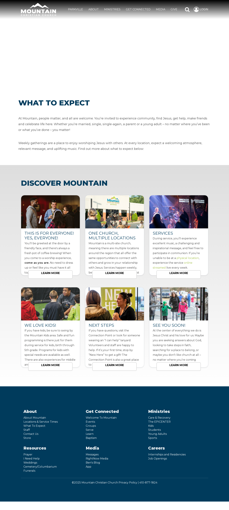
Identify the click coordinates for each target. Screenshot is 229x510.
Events (90, 421)
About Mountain (34, 417)
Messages (92, 454)
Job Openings (157, 458)
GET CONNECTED (138, 9)
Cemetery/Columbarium (40, 466)
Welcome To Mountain (101, 417)
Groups (91, 425)
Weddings (30, 462)
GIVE (174, 9)
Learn (89, 434)
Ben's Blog (93, 462)
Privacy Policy (128, 482)
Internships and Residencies (167, 454)
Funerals (29, 470)
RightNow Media (97, 458)
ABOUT (93, 9)
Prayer (27, 454)
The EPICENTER (159, 421)
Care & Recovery (159, 417)
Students (154, 429)
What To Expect (34, 425)
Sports (152, 438)
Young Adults (157, 434)
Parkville (75, 9)
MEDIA (160, 9)
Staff (26, 429)
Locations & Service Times (40, 421)
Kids (151, 425)
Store (27, 438)
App (88, 466)
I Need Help (31, 458)
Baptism (91, 438)
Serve (89, 429)
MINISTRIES (112, 9)
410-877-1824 (148, 482)
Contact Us (30, 434)
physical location (188, 258)
